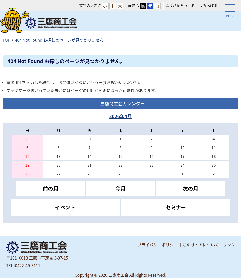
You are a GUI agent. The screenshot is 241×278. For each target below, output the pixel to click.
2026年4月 (120, 116)
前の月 (50, 188)
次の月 (190, 188)
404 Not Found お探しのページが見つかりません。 (61, 40)
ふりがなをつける (179, 5)
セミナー (176, 207)
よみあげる (208, 5)
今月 (120, 188)
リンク (229, 245)
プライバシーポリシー (157, 245)
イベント (65, 207)
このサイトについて (201, 245)
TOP (6, 40)
